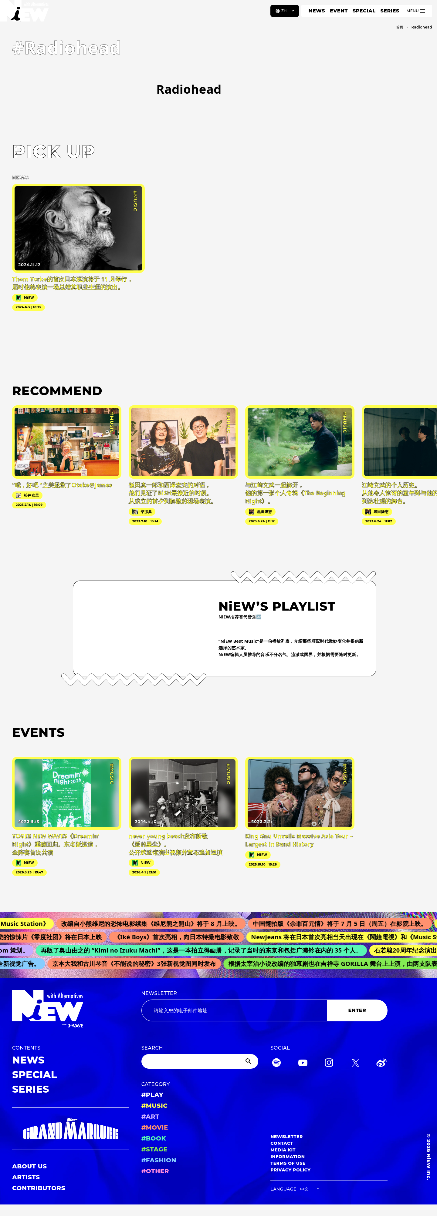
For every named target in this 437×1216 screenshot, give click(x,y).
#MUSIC (154, 1105)
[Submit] (249, 1061)
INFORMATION (287, 1156)
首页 (400, 27)
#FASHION (158, 1160)
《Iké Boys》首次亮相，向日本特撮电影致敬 (180, 937)
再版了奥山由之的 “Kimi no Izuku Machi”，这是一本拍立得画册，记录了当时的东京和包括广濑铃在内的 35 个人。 (205, 950)
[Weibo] (381, 1064)
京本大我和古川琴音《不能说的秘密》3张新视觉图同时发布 (137, 964)
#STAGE (154, 1149)
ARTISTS (26, 1177)
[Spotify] (276, 1064)
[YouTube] (303, 1064)
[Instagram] (329, 1064)
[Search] (200, 1061)
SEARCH (152, 1048)
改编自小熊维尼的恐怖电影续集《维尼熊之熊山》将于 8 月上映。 (156, 924)
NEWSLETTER (159, 993)
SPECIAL (364, 11)
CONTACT (281, 1143)
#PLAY (152, 1094)
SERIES (389, 11)
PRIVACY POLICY (290, 1170)
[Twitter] (355, 1064)
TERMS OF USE (287, 1163)
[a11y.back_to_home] (24, 13)
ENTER (357, 1010)
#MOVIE (154, 1127)
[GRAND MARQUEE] (70, 1128)
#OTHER (155, 1171)
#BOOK (153, 1138)
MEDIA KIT (283, 1150)
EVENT (339, 11)
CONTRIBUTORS (38, 1188)
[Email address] (234, 1010)
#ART (150, 1116)
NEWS (317, 11)
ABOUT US (29, 1166)
